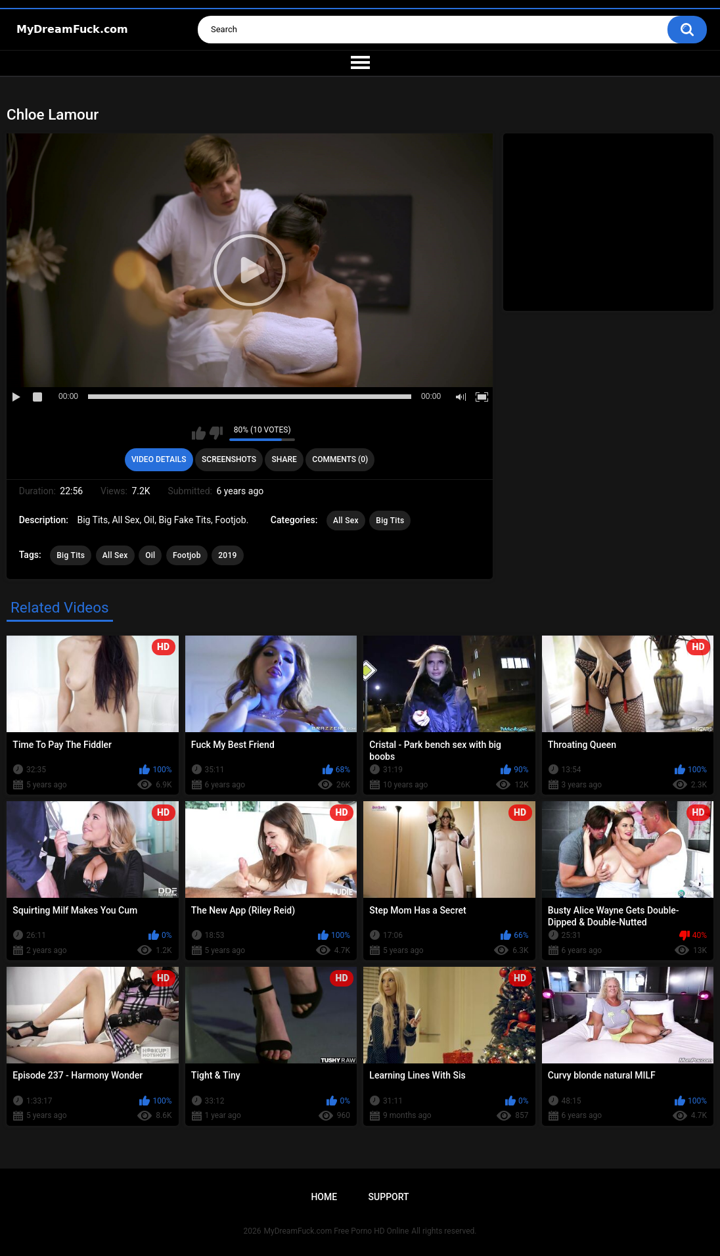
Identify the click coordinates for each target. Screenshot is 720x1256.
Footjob (187, 555)
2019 (227, 555)
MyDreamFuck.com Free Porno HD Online (336, 1231)
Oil (150, 555)
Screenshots (229, 459)
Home (324, 1197)
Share (284, 459)
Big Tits (390, 520)
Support (389, 1197)
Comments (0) (340, 459)
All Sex (346, 520)
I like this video (199, 433)
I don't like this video (216, 433)
